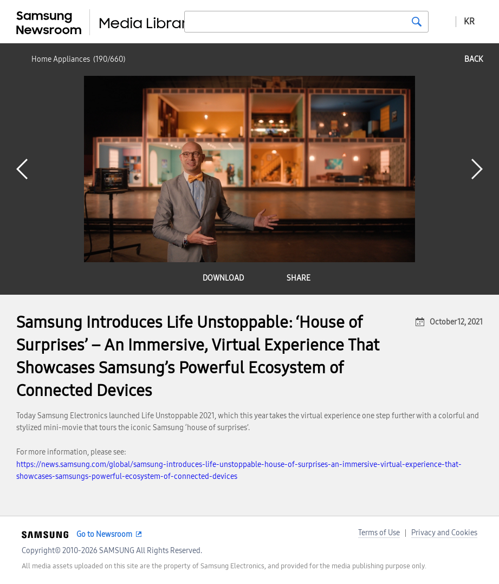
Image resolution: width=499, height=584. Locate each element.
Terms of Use (379, 532)
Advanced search (442, 21)
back (473, 59)
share (298, 278)
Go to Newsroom (104, 534)
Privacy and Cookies (444, 532)
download (223, 278)
